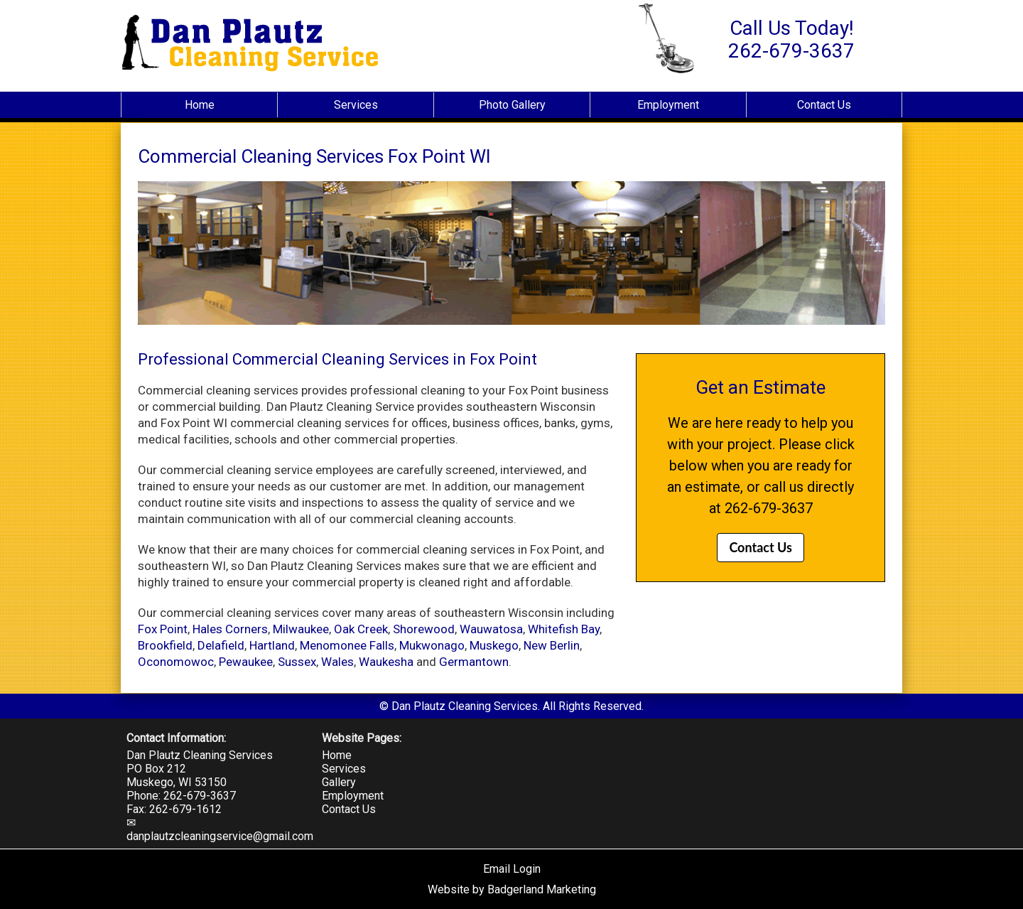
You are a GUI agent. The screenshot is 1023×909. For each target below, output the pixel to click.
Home (200, 105)
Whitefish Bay (564, 629)
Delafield (220, 645)
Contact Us (824, 105)
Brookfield (165, 645)
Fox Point (163, 629)
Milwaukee (301, 629)
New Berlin (552, 645)
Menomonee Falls (347, 645)
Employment (668, 105)
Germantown (474, 662)
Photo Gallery (512, 105)
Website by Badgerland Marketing (512, 889)
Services (356, 105)
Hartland (272, 645)
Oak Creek (361, 629)
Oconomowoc (176, 662)
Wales (337, 662)
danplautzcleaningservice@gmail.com (219, 836)
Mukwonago (432, 645)
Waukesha (386, 662)
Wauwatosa (491, 629)
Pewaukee (246, 662)
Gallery (339, 782)
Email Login (512, 869)
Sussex (297, 662)
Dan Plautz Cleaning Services (199, 755)
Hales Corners (230, 629)
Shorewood (424, 629)
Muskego (494, 645)
